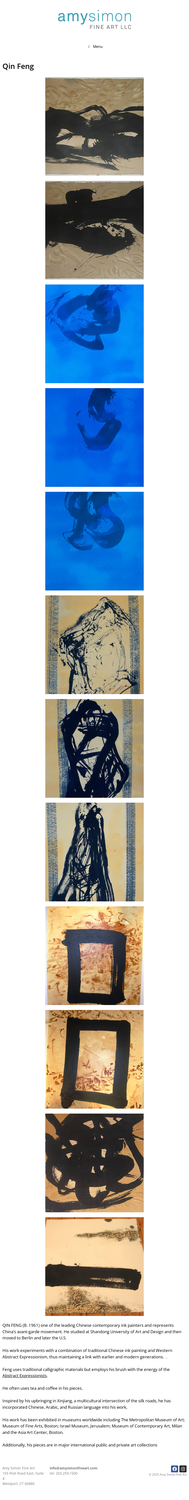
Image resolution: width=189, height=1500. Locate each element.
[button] (94, 126)
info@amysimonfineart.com (73, 1468)
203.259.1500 (67, 1473)
